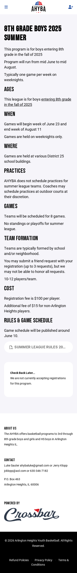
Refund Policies (19, 560)
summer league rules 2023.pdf (41, 346)
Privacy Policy (43, 560)
